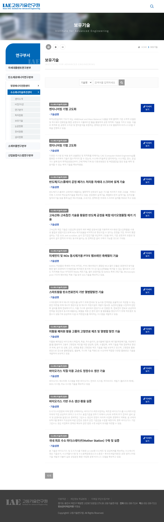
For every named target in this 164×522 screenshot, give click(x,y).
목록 (49, 476)
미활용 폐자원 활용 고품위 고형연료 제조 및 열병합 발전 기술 (84, 331)
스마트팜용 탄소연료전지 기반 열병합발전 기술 (76, 292)
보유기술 (19, 120)
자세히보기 (147, 108)
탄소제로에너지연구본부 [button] (20, 77)
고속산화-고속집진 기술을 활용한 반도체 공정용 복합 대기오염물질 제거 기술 (92, 217)
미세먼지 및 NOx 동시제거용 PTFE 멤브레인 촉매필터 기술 (83, 256)
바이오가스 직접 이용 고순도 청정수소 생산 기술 (77, 371)
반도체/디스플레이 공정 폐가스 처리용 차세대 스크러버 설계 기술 (87, 182)
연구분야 (19, 109)
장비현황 (19, 131)
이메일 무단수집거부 (100, 498)
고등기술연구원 (22, 6)
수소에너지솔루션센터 (24, 92)
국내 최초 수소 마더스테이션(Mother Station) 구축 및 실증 (84, 440)
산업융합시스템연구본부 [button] (20, 155)
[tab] (23, 67)
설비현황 (19, 137)
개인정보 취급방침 (78, 498)
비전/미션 (19, 104)
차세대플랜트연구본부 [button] (19, 67)
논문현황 (19, 126)
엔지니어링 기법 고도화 (62, 109)
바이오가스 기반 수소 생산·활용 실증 (70, 401)
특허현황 (19, 115)
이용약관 (62, 498)
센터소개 (19, 98)
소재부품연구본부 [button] (17, 146)
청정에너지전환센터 (24, 85)
